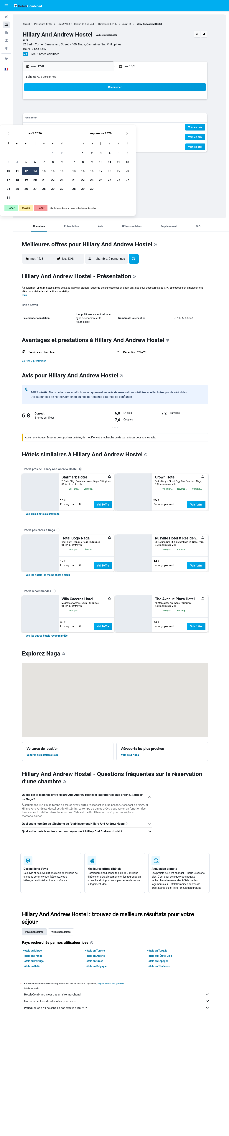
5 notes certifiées (54, 54)
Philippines (45, 24)
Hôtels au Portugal (39, 1074)
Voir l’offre (109, 504)
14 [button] (90, 118)
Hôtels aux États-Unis (165, 1069)
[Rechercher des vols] (6, 17)
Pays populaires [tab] (40, 1045)
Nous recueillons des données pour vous (122, 1114)
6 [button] (81, 109)
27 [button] (81, 136)
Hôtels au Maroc (38, 1064)
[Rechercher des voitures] (6, 32)
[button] (6, 6)
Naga (130, 24)
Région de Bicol (87, 24)
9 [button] (108, 109)
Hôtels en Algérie (101, 1069)
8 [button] (99, 109)
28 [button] (90, 136)
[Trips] (6, 58)
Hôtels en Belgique (102, 1079)
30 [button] (108, 136)
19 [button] (72, 127)
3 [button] (55, 109)
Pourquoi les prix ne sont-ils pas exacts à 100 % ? (122, 1121)
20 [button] (81, 127)
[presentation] (68, 167)
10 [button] (55, 118)
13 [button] (81, 118)
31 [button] (55, 145)
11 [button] (63, 118)
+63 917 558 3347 (40, 49)
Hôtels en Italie (37, 1079)
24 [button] (55, 136)
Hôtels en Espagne (163, 1074)
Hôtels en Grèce (100, 1074)
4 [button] (64, 109)
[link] (48, 551)
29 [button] (99, 136)
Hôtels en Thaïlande (164, 1079)
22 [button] (99, 127)
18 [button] (63, 127)
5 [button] (72, 109)
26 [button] (72, 136)
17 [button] (55, 127)
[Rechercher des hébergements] (6, 25)
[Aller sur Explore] (6, 48)
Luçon (66, 24)
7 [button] (90, 109)
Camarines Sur (111, 24)
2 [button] (108, 101)
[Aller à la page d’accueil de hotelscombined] (27, 5)
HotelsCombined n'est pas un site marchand (122, 1108)
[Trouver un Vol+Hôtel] (6, 40)
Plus (30, 295)
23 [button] (108, 127)
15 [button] (99, 118)
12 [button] (72, 118)
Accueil (32, 24)
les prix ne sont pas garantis (116, 1097)
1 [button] (99, 101)
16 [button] (108, 118)
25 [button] (63, 136)
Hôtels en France (38, 1069)
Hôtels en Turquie (163, 1064)
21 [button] (90, 127)
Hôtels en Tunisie (101, 1064)
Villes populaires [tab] (67, 1045)
